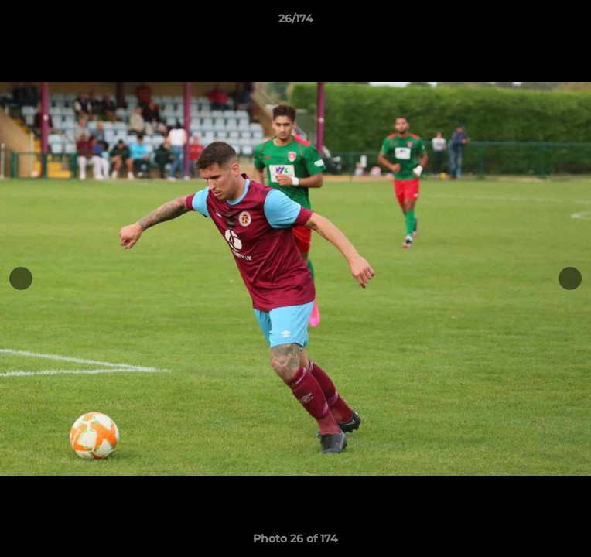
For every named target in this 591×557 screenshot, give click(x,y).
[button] (572, 22)
